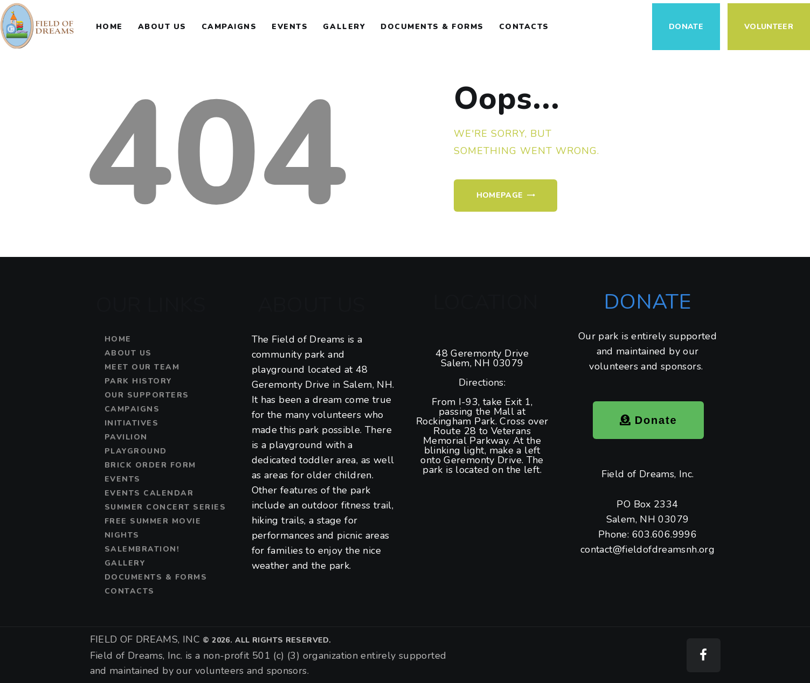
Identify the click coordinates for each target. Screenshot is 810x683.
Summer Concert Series (165, 507)
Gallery (125, 563)
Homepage (499, 195)
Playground (136, 451)
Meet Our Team (142, 367)
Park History (138, 381)
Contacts (130, 591)
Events (123, 479)
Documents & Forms (156, 577)
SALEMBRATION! (142, 549)
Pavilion (126, 437)
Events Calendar (149, 493)
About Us (128, 353)
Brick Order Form (150, 465)
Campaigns (132, 409)
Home (118, 339)
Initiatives (132, 423)
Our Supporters (147, 395)
